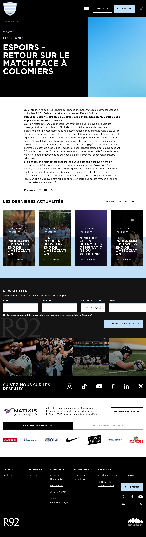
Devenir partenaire (126, 411)
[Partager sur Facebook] (40, 190)
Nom (5, 301)
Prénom (46, 301)
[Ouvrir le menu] (86, 8)
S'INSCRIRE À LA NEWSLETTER (123, 323)
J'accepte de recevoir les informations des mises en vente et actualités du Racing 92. (49, 315)
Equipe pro (9, 475)
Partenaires (56, 486)
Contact (132, 475)
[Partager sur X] (51, 190)
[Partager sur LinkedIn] (45, 190)
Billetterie (132, 487)
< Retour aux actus (11, 21)
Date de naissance (92, 301)
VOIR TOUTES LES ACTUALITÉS (121, 201)
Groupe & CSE (58, 492)
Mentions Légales (107, 475)
